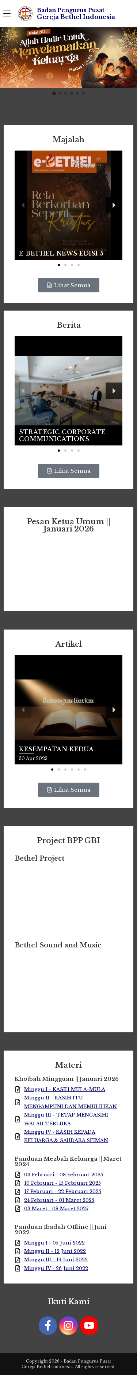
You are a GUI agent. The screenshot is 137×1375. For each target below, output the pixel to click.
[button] (54, 93)
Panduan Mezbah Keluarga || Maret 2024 (68, 1161)
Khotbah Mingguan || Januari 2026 (67, 1078)
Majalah (68, 139)
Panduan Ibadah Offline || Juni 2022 (61, 1229)
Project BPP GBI (68, 840)
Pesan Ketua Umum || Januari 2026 (68, 525)
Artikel (69, 644)
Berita (69, 325)
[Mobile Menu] (7, 13)
